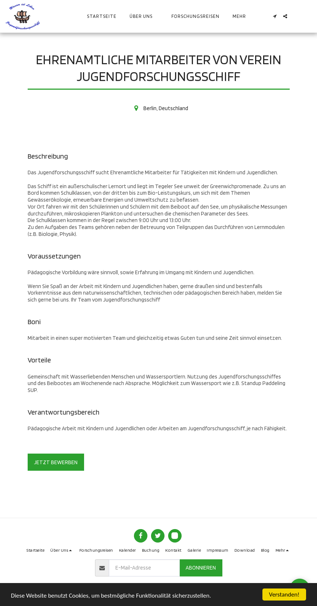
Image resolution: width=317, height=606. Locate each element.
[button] (144, 16)
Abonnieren (201, 567)
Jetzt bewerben (56, 462)
